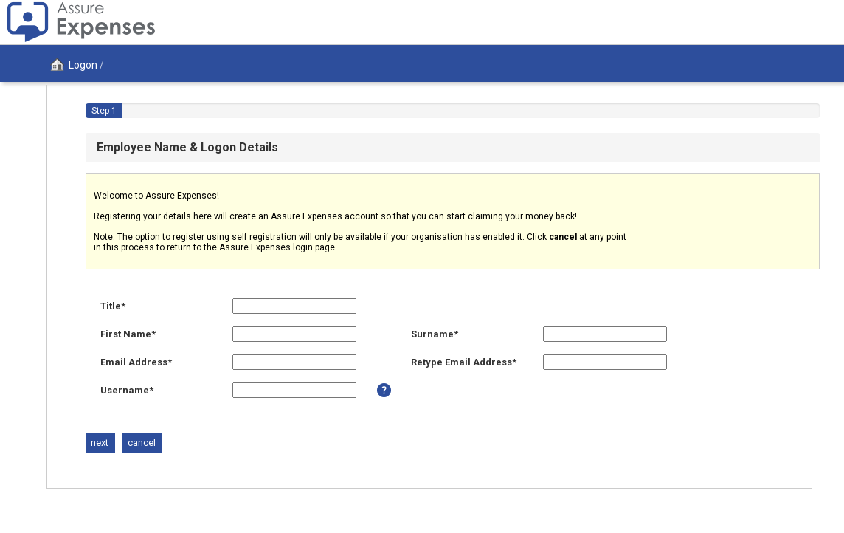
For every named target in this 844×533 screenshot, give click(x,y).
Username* (126, 390)
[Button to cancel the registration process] (141, 443)
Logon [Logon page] (70, 65)
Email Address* (136, 362)
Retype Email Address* (463, 362)
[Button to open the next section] (100, 443)
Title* (112, 306)
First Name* (128, 334)
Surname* (434, 334)
